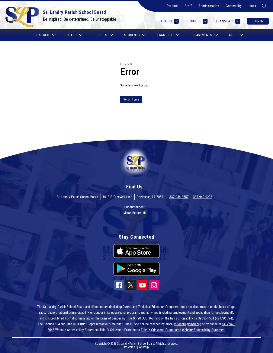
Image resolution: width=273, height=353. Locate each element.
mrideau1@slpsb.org (187, 324)
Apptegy (144, 347)
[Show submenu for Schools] (100, 35)
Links (252, 6)
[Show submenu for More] (233, 35)
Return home (131, 99)
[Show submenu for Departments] (201, 35)
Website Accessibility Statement (203, 330)
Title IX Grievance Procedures (161, 330)
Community (234, 6)
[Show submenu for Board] (72, 35)
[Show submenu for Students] (132, 35)
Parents (172, 6)
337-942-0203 (202, 197)
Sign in (258, 21)
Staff (188, 6)
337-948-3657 (179, 197)
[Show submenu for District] (43, 35)
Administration (209, 6)
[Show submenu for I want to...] (165, 35)
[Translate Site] (227, 21)
